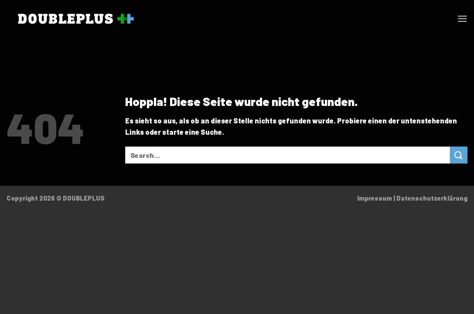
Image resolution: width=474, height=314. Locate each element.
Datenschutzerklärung (431, 198)
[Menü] (462, 18)
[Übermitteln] (458, 155)
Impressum (374, 198)
